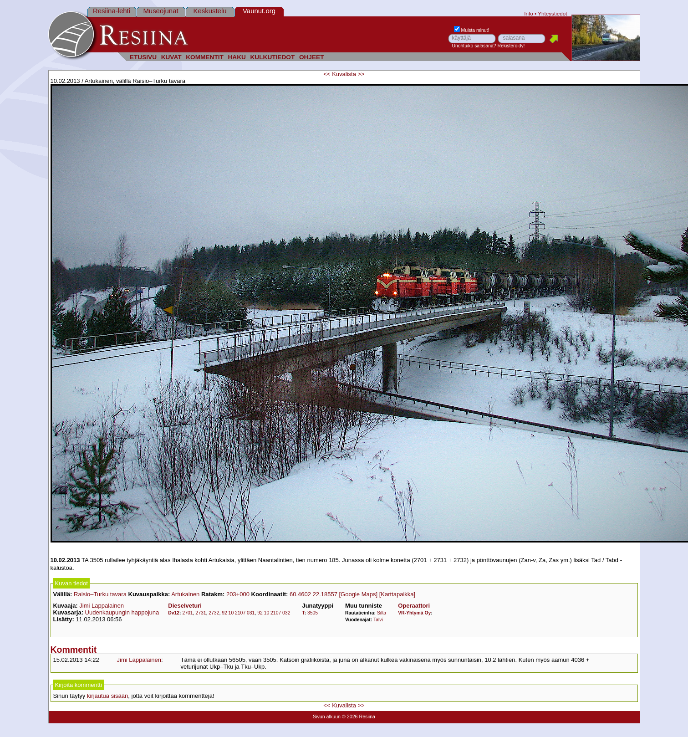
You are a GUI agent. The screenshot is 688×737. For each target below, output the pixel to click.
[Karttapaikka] (397, 594)
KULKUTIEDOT (272, 57)
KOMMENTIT (205, 57)
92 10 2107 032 (273, 612)
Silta (381, 612)
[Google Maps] (358, 594)
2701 (187, 612)
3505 (312, 612)
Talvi (378, 619)
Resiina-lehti (111, 11)
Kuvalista (344, 74)
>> (361, 74)
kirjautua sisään (107, 695)
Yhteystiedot (552, 13)
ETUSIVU (143, 57)
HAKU (236, 57)
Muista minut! (471, 30)
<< (326, 74)
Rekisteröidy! (511, 45)
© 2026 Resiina (358, 716)
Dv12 (173, 612)
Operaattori (414, 605)
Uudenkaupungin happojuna (122, 612)
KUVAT (171, 57)
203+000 (238, 594)
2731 (200, 612)
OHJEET (311, 57)
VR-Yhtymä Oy (414, 612)
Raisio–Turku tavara (100, 594)
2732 (214, 612)
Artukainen (185, 594)
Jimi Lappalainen (101, 605)
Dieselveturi (185, 605)
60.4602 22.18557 (313, 594)
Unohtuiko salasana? (474, 45)
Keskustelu (209, 11)
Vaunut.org (259, 11)
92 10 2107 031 (238, 612)
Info (528, 13)
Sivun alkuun (327, 716)
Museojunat (160, 11)
